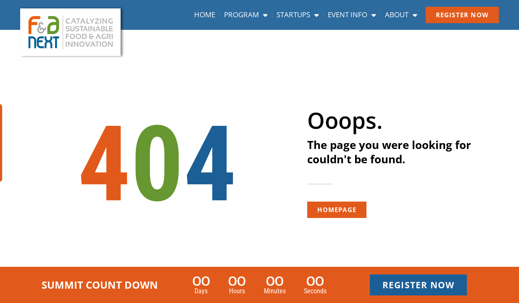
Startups (298, 15)
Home (204, 15)
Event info (352, 15)
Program (246, 15)
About (401, 15)
